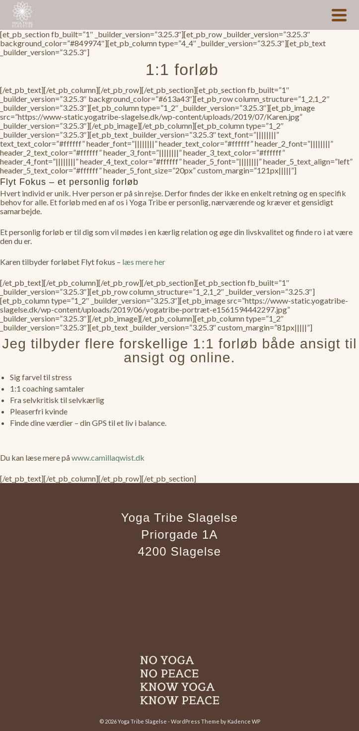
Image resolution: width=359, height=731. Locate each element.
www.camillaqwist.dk (108, 457)
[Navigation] (339, 15)
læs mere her (143, 261)
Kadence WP (243, 721)
